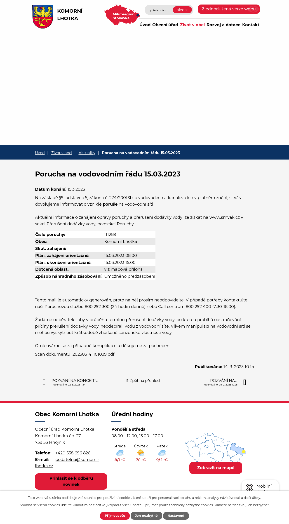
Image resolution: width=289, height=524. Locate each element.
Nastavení (177, 516)
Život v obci (192, 24)
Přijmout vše (114, 516)
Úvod (144, 24)
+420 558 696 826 (72, 453)
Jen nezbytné (146, 516)
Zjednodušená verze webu (229, 9)
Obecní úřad (165, 24)
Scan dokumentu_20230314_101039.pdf (74, 354)
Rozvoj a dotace (223, 24)
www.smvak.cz (224, 217)
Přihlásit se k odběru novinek (71, 481)
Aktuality (87, 152)
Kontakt (250, 24)
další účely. (252, 498)
